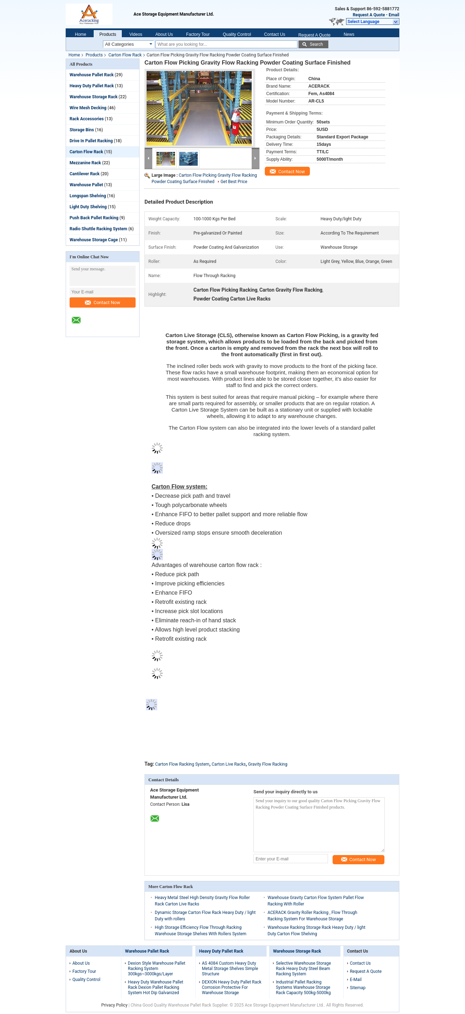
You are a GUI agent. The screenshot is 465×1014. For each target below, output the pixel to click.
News (349, 34)
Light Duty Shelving (88, 206)
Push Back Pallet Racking (94, 217)
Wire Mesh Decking (88, 107)
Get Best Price (233, 181)
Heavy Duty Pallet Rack (92, 85)
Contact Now (102, 302)
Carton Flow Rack (125, 55)
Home (80, 34)
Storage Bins (82, 129)
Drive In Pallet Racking (91, 140)
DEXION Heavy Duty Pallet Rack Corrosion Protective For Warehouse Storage (232, 987)
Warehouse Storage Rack (93, 96)
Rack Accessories (87, 118)
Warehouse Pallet (86, 184)
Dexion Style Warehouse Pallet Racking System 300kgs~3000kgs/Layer (156, 968)
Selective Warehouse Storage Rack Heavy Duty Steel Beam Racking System (303, 968)
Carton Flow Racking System (182, 764)
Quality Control (237, 34)
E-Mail (356, 979)
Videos (135, 34)
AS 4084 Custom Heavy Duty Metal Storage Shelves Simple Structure (230, 968)
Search (316, 44)
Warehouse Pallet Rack (92, 74)
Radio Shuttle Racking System (98, 228)
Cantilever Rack (84, 173)
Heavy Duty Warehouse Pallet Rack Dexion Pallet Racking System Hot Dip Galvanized (155, 987)
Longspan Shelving (88, 195)
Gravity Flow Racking (268, 764)
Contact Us (274, 34)
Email (394, 14)
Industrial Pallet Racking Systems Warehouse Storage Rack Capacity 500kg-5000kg (303, 987)
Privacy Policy (114, 1005)
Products (107, 34)
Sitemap (358, 987)
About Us (164, 34)
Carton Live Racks (229, 764)
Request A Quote (369, 14)
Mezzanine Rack (85, 162)
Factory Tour (197, 34)
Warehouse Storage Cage (94, 239)
